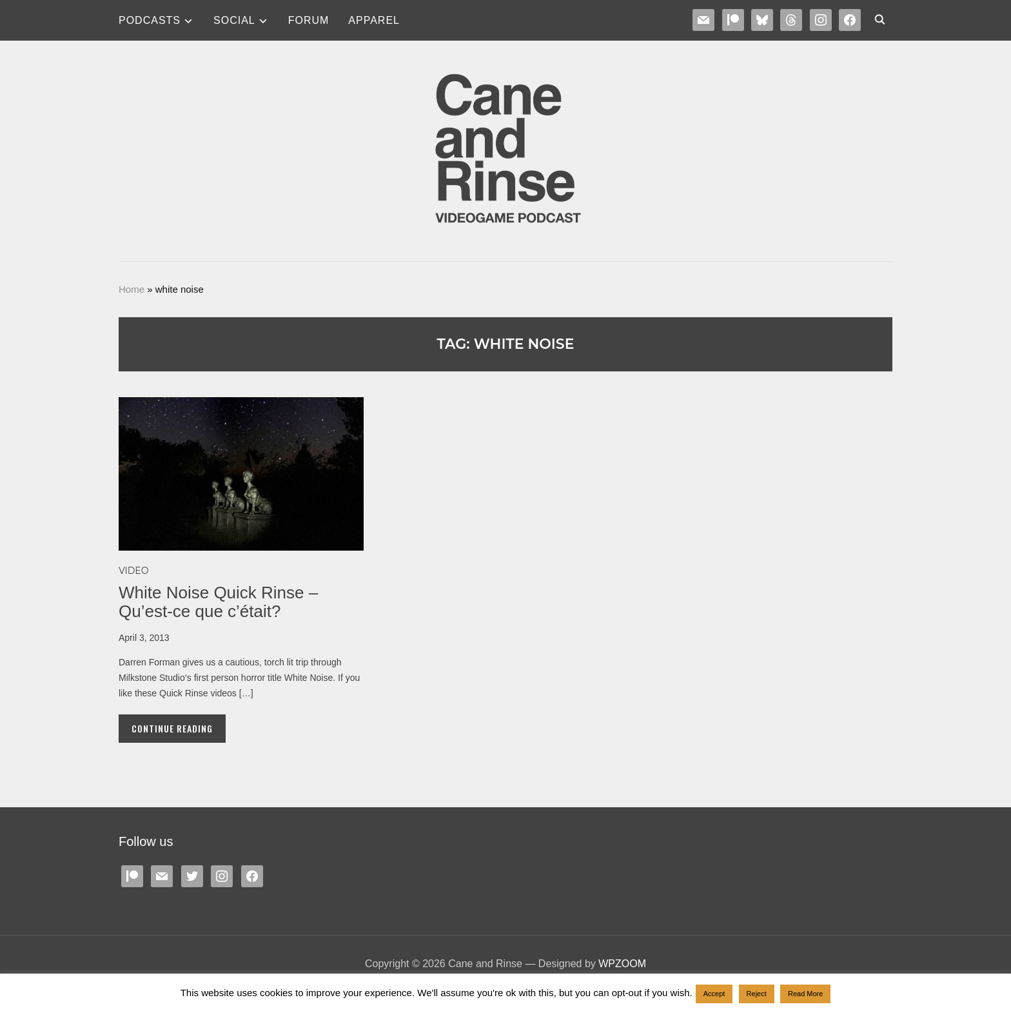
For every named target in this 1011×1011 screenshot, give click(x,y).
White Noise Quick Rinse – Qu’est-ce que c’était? (218, 602)
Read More (805, 993)
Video (133, 570)
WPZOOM (622, 963)
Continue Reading (172, 728)
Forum (308, 20)
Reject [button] (757, 993)
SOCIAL (234, 20)
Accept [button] (714, 993)
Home (131, 289)
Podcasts (150, 20)
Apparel (374, 20)
